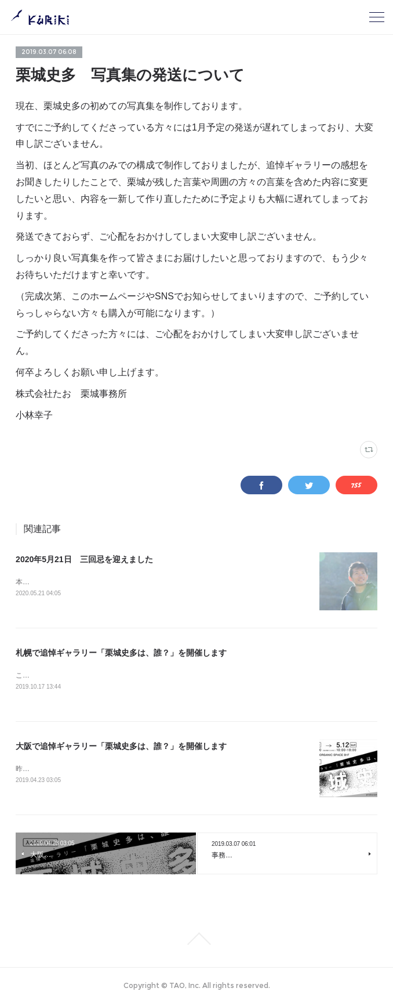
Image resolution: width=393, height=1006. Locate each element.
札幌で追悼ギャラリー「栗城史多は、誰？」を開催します (121, 653)
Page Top (196, 941)
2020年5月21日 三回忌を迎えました (84, 559)
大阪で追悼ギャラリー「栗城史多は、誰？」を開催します (121, 747)
